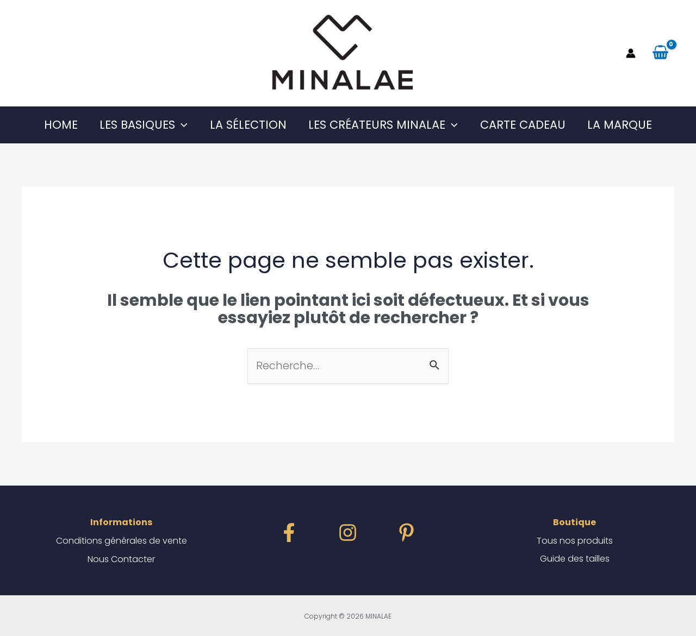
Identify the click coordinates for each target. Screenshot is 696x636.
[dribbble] (406, 532)
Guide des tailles (575, 559)
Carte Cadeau (524, 125)
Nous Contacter (121, 559)
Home (59, 125)
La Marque (621, 125)
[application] (180, 125)
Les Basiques (142, 125)
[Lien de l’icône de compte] (631, 53)
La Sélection (247, 125)
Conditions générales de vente (121, 540)
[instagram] (348, 532)
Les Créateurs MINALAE (383, 125)
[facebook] (289, 532)
